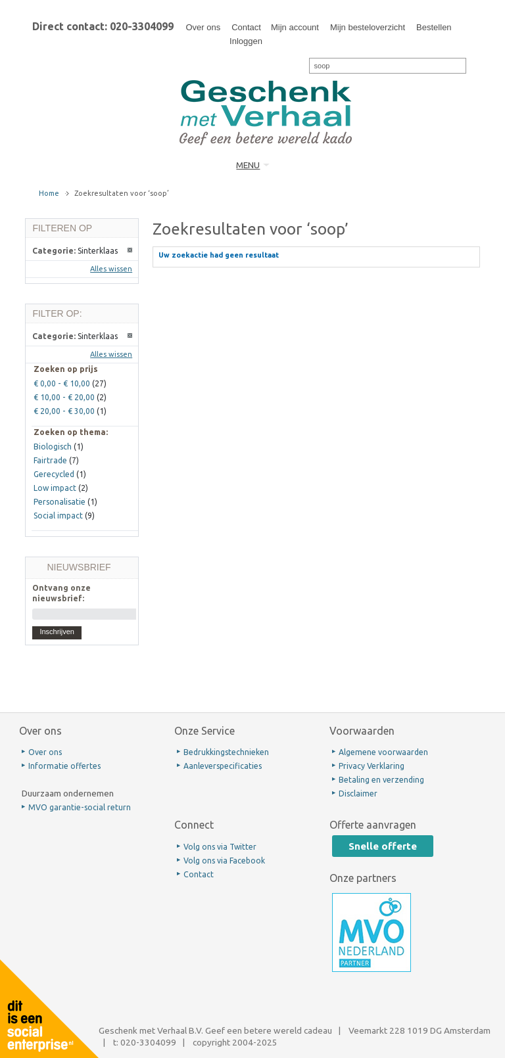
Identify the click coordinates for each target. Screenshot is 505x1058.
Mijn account (295, 27)
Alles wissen (111, 269)
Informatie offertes (64, 766)
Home (49, 193)
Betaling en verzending (381, 779)
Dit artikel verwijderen (130, 250)
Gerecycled (54, 474)
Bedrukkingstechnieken (226, 752)
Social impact (58, 515)
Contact (246, 27)
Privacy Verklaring (371, 766)
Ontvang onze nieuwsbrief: (61, 593)
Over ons (202, 27)
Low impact (55, 488)
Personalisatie (59, 501)
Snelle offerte (383, 846)
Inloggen (245, 41)
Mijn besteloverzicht (367, 27)
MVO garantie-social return (79, 807)
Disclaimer (358, 793)
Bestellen (433, 27)
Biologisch (53, 446)
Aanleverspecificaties (222, 766)
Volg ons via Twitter (219, 846)
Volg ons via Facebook (224, 860)
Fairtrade (50, 460)
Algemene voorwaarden (383, 752)
